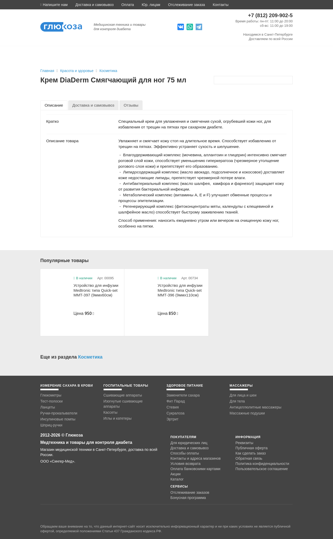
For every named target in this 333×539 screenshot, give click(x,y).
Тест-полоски (51, 401)
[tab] (53, 105)
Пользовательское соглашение (261, 469)
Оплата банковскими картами (195, 469)
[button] (54, 4)
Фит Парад (175, 401)
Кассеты (111, 412)
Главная (47, 71)
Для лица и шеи (243, 395)
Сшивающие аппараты (123, 395)
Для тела (237, 401)
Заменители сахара (183, 395)
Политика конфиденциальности (262, 464)
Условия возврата (185, 464)
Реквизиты (244, 443)
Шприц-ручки (51, 425)
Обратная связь (248, 458)
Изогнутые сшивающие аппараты (123, 403)
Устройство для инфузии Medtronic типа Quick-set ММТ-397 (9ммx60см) (95, 290)
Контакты (220, 5)
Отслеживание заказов (189, 492)
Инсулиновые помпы (57, 419)
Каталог (177, 479)
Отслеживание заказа (186, 5)
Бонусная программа (188, 498)
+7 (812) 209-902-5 (270, 15)
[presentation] (54, 105)
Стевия (172, 407)
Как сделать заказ (250, 453)
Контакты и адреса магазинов (195, 458)
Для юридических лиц (188, 443)
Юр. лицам (151, 5)
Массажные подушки (247, 413)
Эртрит (172, 419)
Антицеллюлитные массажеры (255, 407)
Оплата (127, 5)
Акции (175, 474)
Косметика (108, 71)
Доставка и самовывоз (94, 5)
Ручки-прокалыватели (58, 413)
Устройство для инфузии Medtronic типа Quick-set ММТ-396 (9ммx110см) (180, 290)
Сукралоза (175, 413)
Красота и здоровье (77, 71)
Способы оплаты (184, 453)
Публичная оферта (251, 448)
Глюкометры (50, 395)
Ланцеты (47, 407)
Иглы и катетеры (118, 418)
